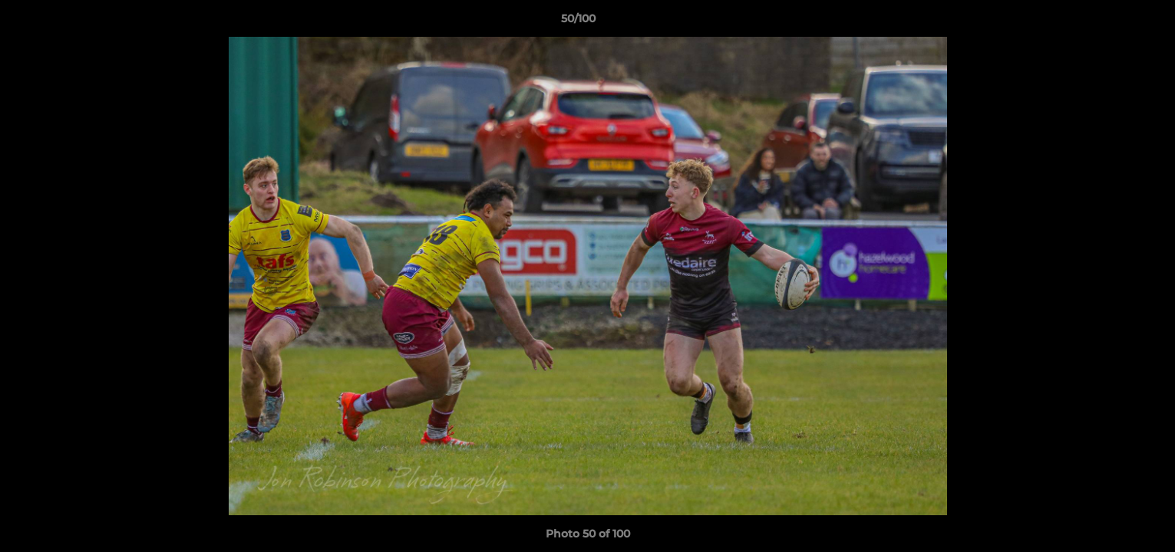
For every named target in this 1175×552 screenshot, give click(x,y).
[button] (1110, 22)
